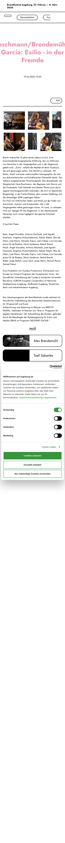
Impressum (51, 397)
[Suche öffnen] (7, 16)
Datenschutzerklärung (31, 397)
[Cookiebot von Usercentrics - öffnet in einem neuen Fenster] (49, 367)
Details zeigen (49, 447)
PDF (58, 100)
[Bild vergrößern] (14, 120)
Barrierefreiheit (27, 17)
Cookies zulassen (32, 455)
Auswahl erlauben (32, 465)
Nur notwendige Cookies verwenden (32, 474)
